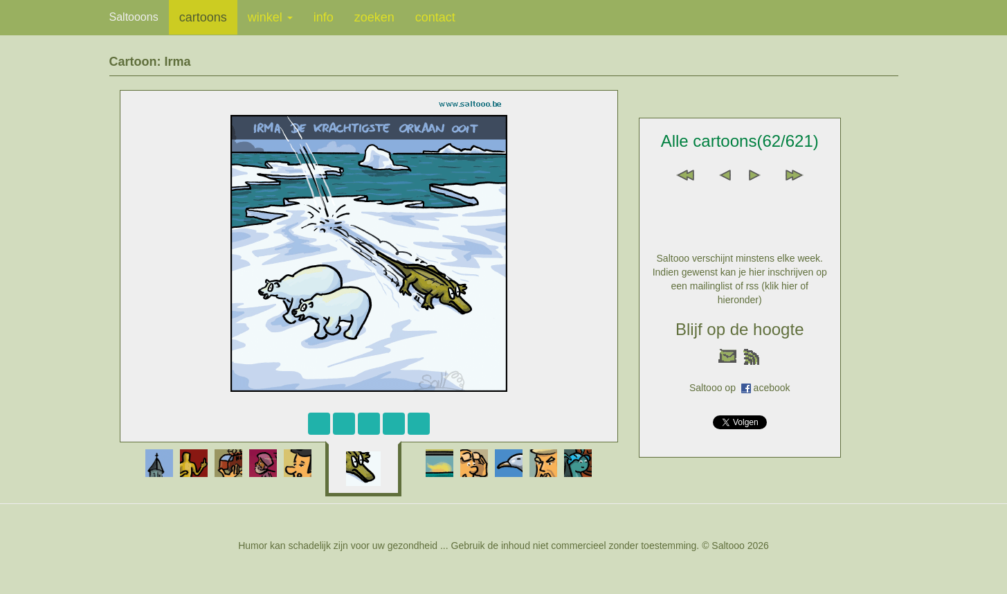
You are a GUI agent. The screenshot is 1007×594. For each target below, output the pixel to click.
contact (435, 17)
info (324, 17)
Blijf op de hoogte (739, 329)
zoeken (374, 17)
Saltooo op (715, 387)
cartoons (203, 17)
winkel (270, 17)
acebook (772, 387)
